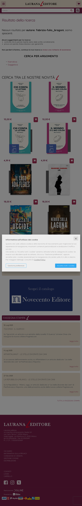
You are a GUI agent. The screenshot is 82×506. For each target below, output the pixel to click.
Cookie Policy (39, 259)
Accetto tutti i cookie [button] (65, 265)
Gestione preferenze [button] (16, 265)
